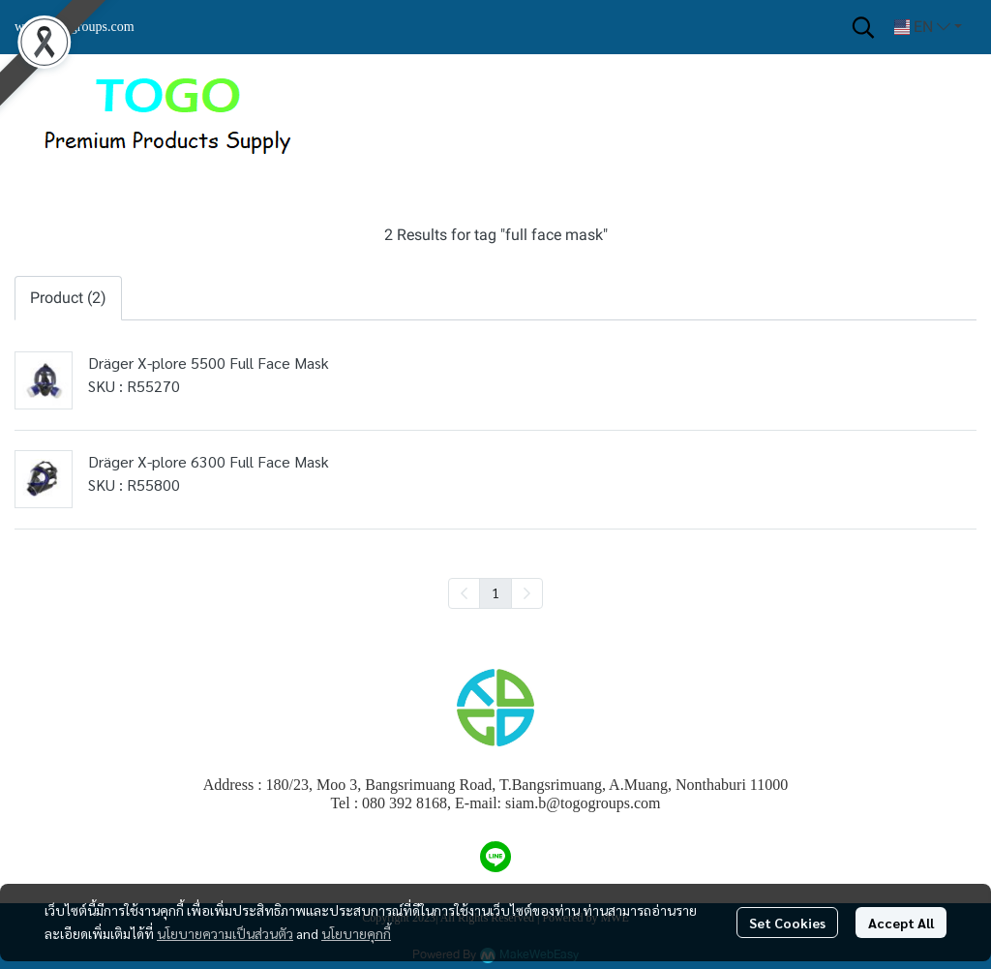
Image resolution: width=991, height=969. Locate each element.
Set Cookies (787, 922)
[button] (863, 27)
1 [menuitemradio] (495, 592)
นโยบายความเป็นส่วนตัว (225, 933)
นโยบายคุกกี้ (356, 933)
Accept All (901, 922)
